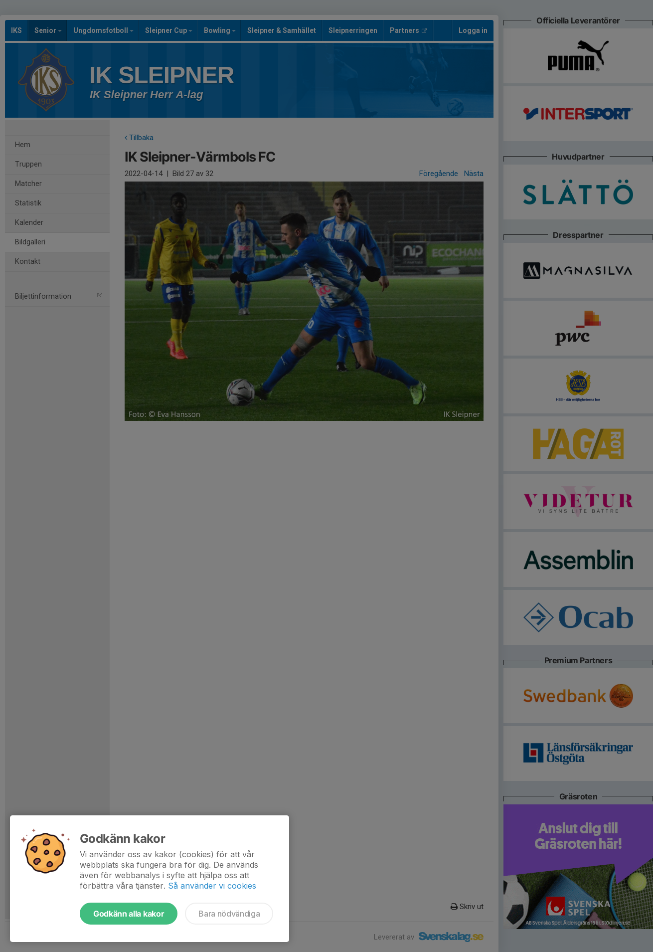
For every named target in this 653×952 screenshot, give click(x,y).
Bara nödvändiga (229, 914)
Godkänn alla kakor (128, 914)
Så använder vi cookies (212, 886)
